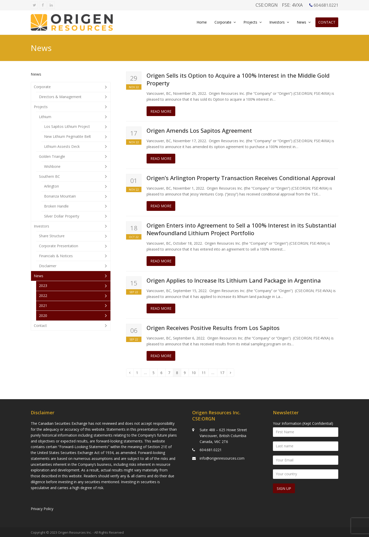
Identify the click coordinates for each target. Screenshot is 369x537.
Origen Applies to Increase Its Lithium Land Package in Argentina (234, 280)
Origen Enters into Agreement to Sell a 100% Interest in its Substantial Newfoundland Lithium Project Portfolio (241, 229)
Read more (160, 111)
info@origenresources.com (222, 457)
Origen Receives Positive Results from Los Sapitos (213, 328)
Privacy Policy (42, 507)
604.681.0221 (211, 449)
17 (223, 373)
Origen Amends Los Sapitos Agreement (199, 130)
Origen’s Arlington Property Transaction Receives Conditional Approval (241, 178)
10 (195, 373)
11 (205, 373)
